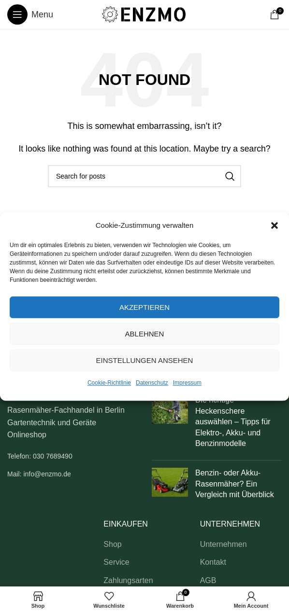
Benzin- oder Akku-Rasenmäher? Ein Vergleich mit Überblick (234, 484)
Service (116, 562)
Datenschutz (152, 382)
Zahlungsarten (128, 580)
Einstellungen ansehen (144, 360)
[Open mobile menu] (30, 14)
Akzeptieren (144, 307)
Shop (112, 544)
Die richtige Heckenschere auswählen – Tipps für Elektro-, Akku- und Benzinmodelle (233, 421)
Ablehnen (144, 334)
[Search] (144, 176)
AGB (208, 580)
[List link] (72, 456)
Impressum (187, 382)
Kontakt (213, 562)
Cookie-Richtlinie (109, 382)
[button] (274, 225)
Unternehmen (223, 544)
